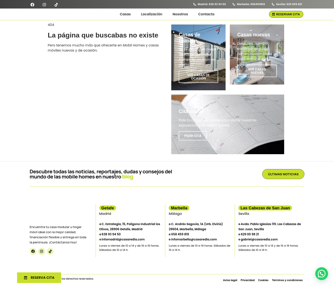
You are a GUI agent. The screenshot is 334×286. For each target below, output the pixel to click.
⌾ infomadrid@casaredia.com (122, 239)
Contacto (206, 14)
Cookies (263, 280)
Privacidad (248, 280)
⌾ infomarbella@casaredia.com (193, 239)
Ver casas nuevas (257, 71)
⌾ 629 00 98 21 (248, 234)
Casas (125, 14)
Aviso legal (230, 280)
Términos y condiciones (287, 280)
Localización (151, 14)
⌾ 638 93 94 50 (110, 234)
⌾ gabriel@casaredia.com (258, 239)
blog (127, 176)
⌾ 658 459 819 (179, 234)
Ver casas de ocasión (198, 76)
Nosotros (180, 14)
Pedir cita (192, 136)
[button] (321, 273)
